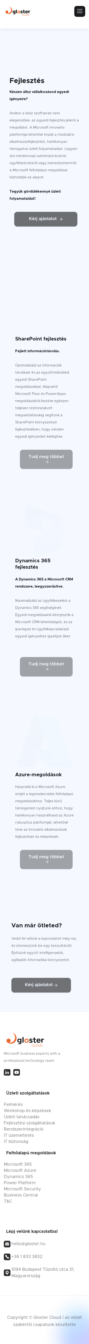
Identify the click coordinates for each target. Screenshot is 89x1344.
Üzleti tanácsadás (21, 1119)
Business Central (21, 1197)
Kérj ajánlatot (46, 219)
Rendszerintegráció (23, 1131)
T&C (8, 1203)
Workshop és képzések (27, 1113)
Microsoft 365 (18, 1166)
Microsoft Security (22, 1191)
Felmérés (13, 1107)
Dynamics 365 (18, 1179)
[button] (79, 11)
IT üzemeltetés (19, 1137)
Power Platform (20, 1185)
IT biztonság (16, 1144)
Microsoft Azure (20, 1173)
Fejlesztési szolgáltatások (29, 1125)
